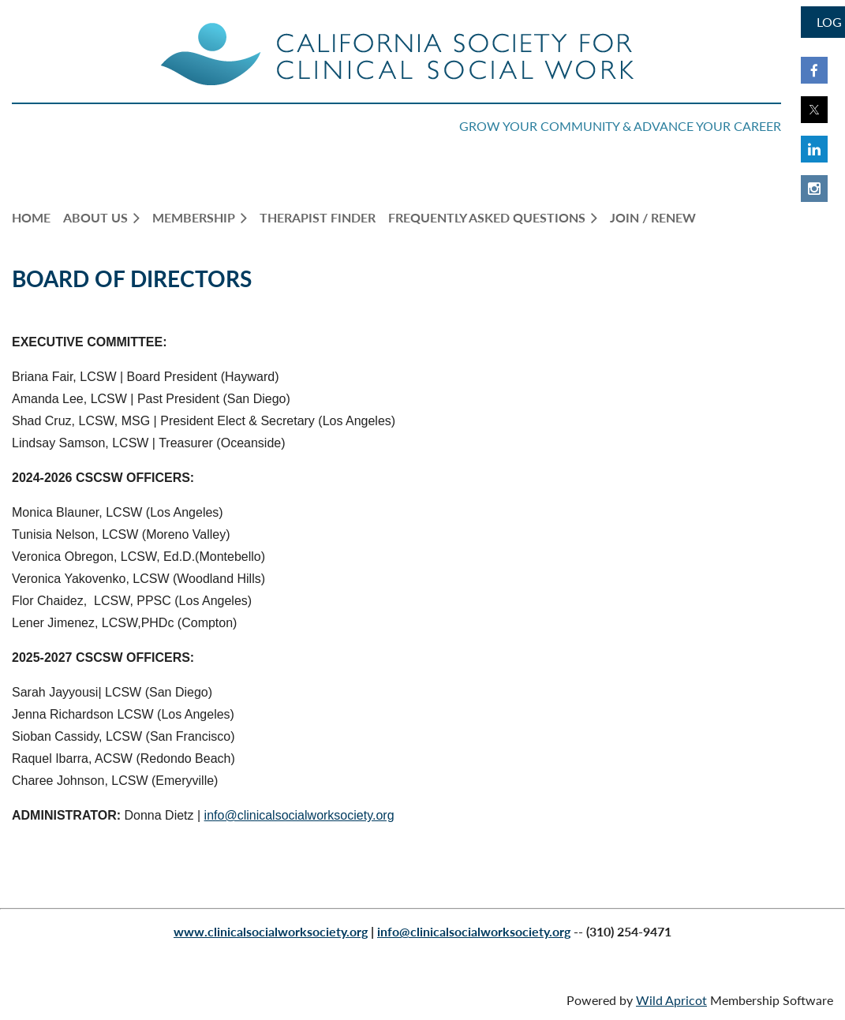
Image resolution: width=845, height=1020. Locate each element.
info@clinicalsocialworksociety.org (299, 815)
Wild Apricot (671, 999)
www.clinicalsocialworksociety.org (271, 931)
